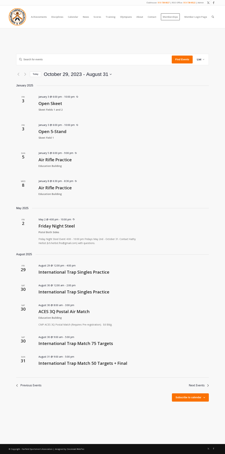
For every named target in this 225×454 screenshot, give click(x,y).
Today (35, 74)
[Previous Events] (18, 74)
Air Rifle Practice (55, 159)
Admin (201, 2)
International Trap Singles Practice (73, 272)
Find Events (182, 59)
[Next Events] (25, 74)
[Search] (212, 16)
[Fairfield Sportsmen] (17, 16)
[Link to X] (208, 2)
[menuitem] (39, 16)
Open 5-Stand (52, 131)
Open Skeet (50, 103)
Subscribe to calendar (188, 397)
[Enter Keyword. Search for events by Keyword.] (94, 59)
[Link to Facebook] (213, 2)
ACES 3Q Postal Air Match (64, 311)
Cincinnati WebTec (75, 449)
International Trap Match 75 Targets (75, 343)
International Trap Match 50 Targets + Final (82, 363)
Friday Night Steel (56, 226)
